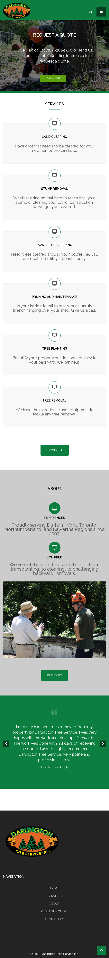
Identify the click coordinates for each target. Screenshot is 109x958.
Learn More (53, 78)
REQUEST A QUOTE (54, 35)
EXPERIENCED (54, 518)
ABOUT (55, 903)
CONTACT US (54, 919)
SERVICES (54, 896)
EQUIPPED (54, 557)
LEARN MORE (54, 450)
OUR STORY (54, 675)
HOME (54, 888)
